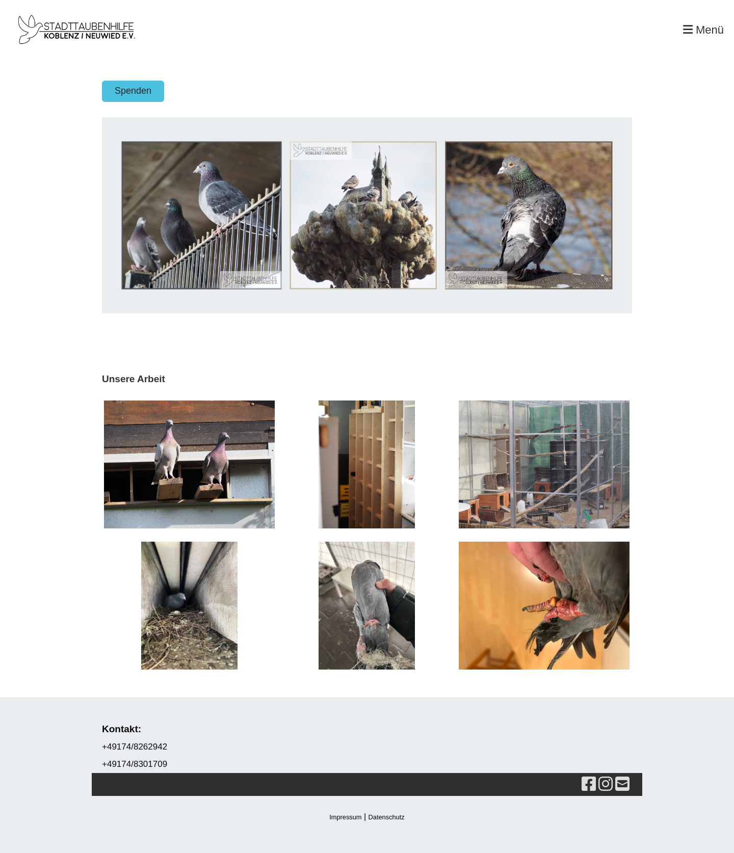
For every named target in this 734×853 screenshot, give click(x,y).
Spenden (133, 91)
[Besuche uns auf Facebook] (589, 784)
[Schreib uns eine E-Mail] (622, 784)
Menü (703, 29)
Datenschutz (387, 817)
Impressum (345, 817)
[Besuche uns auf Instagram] (605, 784)
